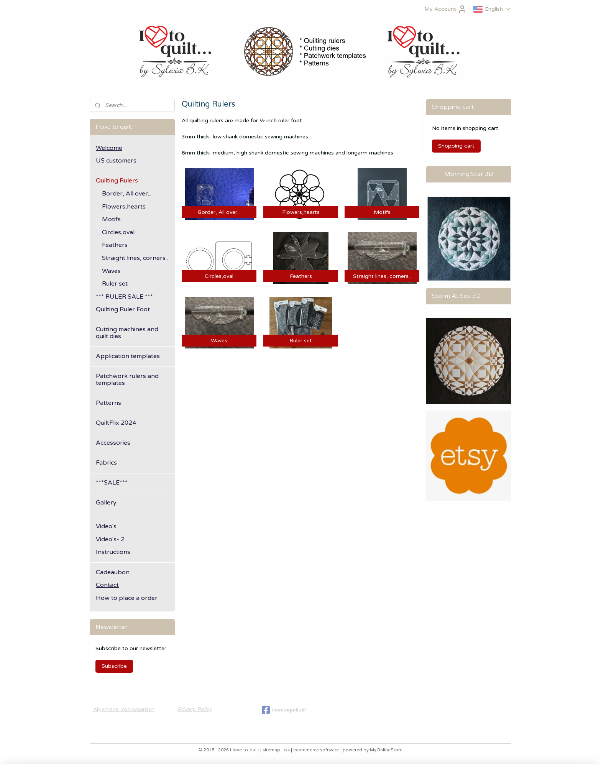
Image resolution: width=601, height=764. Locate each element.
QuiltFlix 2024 (116, 423)
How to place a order (127, 598)
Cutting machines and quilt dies (127, 332)
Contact (107, 585)
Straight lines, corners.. (135, 258)
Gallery (106, 502)
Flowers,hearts (124, 206)
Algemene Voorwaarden (123, 709)
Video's (106, 526)
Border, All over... (126, 193)
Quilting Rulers (117, 180)
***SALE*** (112, 482)
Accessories (113, 443)
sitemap (271, 750)
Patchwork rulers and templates (127, 379)
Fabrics (106, 463)
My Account (445, 9)
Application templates (128, 356)
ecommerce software (316, 750)
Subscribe (114, 666)
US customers (116, 160)
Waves (111, 271)
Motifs (111, 219)
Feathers (115, 245)
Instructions (113, 552)
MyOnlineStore (386, 750)
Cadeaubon (113, 572)
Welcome (109, 148)
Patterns (108, 403)
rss (287, 750)
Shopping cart (456, 146)
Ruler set (115, 284)
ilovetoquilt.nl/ (284, 710)
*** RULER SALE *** (124, 297)
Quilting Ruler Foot (123, 309)
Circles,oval (118, 232)
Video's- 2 (110, 539)
